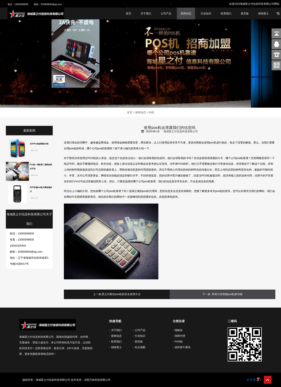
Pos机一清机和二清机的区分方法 (41, 167)
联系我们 (226, 13)
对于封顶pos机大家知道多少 (41, 189)
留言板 (245, 13)
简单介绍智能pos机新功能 (227, 294)
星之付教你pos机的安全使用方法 (121, 294)
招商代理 (180, 335)
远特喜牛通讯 (182, 347)
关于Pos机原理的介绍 (39, 144)
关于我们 (146, 13)
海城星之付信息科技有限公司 (180, 131)
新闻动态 (186, 13)
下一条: (206, 294)
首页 (128, 13)
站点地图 (140, 347)
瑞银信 (179, 330)
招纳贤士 (263, 13)
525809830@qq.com (51, 4)
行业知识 (206, 13)
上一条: (97, 294)
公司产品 (166, 13)
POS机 (179, 341)
